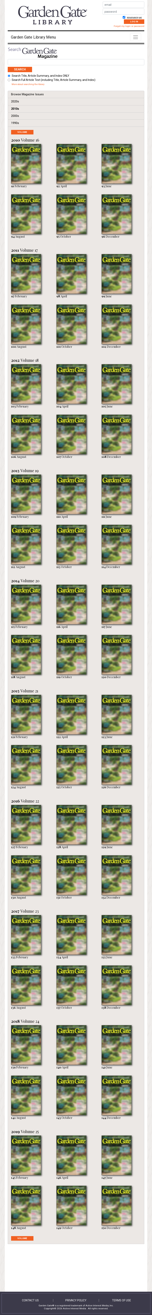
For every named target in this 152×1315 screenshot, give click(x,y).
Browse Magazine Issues (27, 94)
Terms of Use (121, 1300)
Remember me (134, 18)
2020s (15, 101)
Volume (25, 132)
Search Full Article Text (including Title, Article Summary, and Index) (53, 79)
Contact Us (30, 1300)
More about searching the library (28, 84)
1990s (15, 123)
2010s (15, 109)
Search (20, 69)
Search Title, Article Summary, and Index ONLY (40, 75)
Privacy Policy (75, 1300)
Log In (134, 21)
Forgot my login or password (129, 26)
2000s (15, 116)
